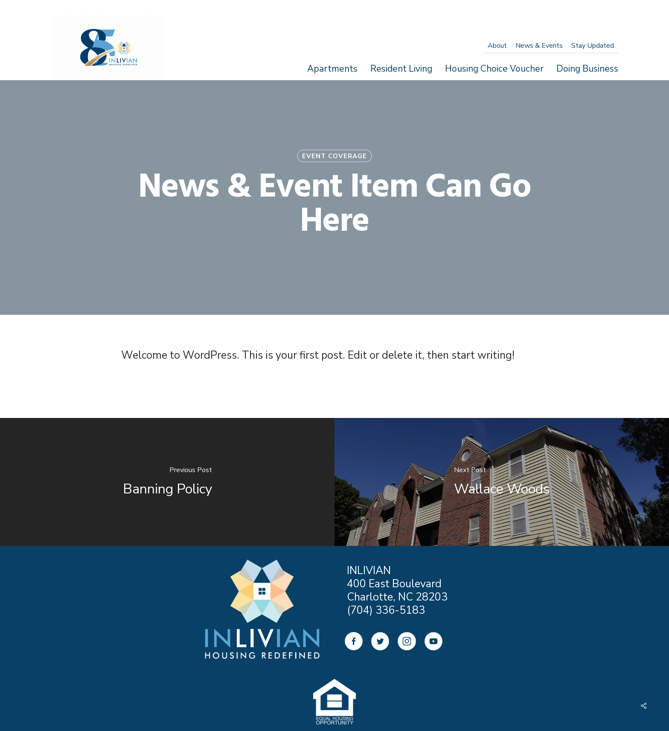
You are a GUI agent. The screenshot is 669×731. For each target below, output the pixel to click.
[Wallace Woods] (501, 482)
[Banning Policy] (167, 482)
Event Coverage (334, 156)
